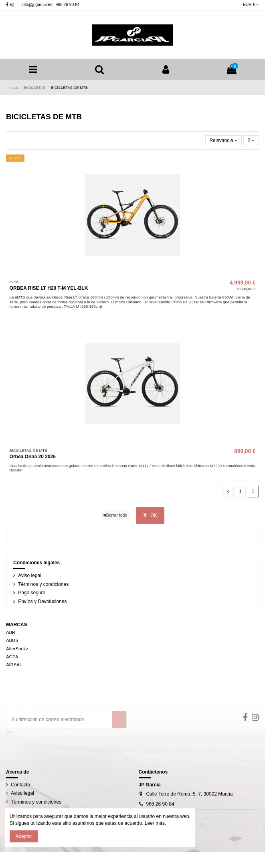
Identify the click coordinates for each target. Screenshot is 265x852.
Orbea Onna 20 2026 (33, 456)
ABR (10, 632)
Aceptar (24, 836)
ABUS (12, 640)
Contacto (20, 785)
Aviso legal (29, 575)
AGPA (12, 656)
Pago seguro (31, 592)
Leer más (154, 823)
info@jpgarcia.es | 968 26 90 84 (51, 4)
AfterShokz (17, 648)
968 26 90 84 (160, 804)
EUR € (251, 4)
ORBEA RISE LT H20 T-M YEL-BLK (49, 288)
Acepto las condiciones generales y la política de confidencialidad (70, 733)
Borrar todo (115, 515)
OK (150, 515)
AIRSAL (14, 664)
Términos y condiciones (43, 584)
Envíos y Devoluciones (42, 601)
